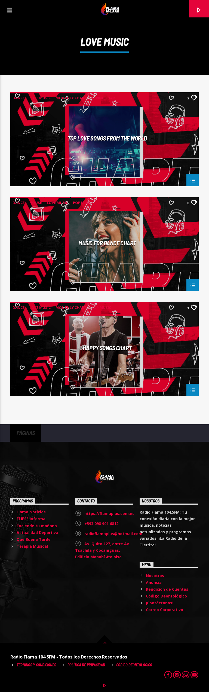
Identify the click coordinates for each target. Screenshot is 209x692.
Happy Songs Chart (107, 348)
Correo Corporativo (164, 609)
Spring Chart (104, 97)
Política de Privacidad (86, 665)
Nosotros (155, 575)
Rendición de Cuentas (167, 589)
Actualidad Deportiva (37, 532)
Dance (18, 97)
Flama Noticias (31, 511)
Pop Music (83, 202)
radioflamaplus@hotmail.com (113, 533)
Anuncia (154, 582)
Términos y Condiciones (36, 665)
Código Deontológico (166, 596)
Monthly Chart (71, 97)
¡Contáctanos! (159, 602)
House (35, 202)
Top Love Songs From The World (107, 138)
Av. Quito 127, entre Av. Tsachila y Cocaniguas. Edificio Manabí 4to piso (102, 550)
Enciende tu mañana (37, 525)
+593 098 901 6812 (101, 523)
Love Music (40, 97)
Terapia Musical (32, 546)
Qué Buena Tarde (34, 539)
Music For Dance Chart (107, 243)
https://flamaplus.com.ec (109, 513)
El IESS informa (31, 518)
